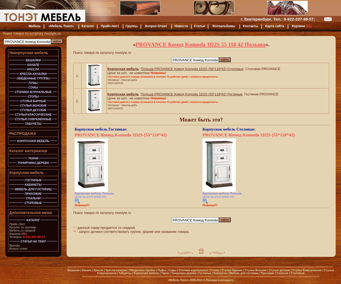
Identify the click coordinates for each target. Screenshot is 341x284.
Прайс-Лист (17, 224)
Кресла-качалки (116, 270)
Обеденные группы (142, 270)
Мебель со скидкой (22, 230)
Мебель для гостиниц (244, 273)
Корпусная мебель (26, 173)
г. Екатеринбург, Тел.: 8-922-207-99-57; (278, 19)
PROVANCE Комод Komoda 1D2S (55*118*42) (121, 134)
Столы (214, 270)
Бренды (14, 245)
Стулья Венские (256, 270)
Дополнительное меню (30, 212)
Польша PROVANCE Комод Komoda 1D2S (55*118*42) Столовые (192, 69)
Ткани (165, 273)
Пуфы (162, 270)
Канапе (87, 270)
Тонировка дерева (183, 273)
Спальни (283, 273)
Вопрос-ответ (18, 248)
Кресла (98, 270)
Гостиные (117, 129)
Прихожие (267, 273)
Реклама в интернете (220, 280)
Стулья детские (279, 270)
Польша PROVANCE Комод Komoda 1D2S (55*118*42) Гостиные (191, 94)
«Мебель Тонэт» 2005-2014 (185, 280)
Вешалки (74, 270)
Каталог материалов (28, 151)
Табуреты (125, 273)
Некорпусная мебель (28, 53)
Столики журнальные (193, 270)
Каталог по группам (22, 227)
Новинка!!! (82, 205)
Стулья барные (232, 270)
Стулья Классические (307, 270)
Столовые (245, 129)
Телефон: (27, 236)
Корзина (18, 233)
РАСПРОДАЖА (22, 133)
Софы (172, 270)
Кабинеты (220, 273)
